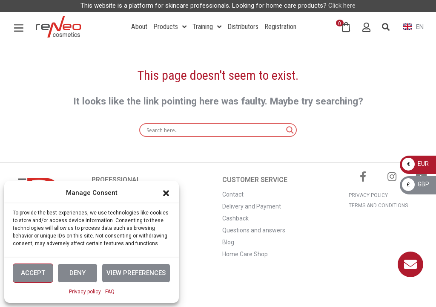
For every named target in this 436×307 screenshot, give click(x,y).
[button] (166, 193)
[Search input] (214, 130)
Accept (33, 273)
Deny (77, 273)
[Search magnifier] (290, 130)
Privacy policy (85, 292)
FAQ (110, 292)
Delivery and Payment (251, 206)
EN (413, 27)
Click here (342, 5)
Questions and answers (253, 230)
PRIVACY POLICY (368, 195)
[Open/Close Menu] (18, 27)
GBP (415, 184)
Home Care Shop (245, 254)
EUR (415, 163)
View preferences (136, 273)
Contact (233, 194)
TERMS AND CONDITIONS (378, 206)
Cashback (235, 218)
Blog (228, 242)
